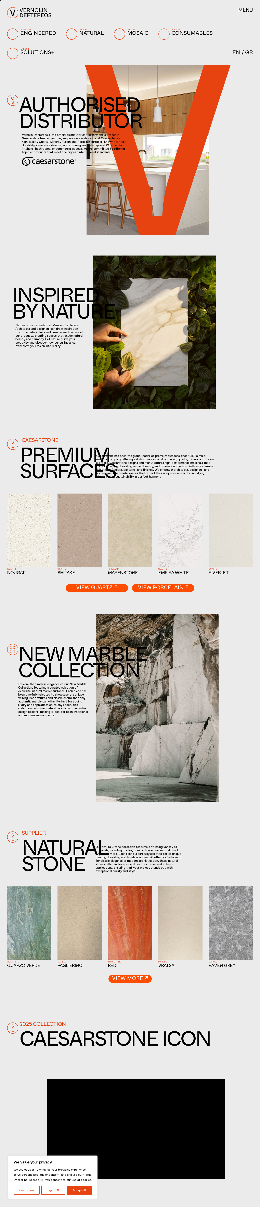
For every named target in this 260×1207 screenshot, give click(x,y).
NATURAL (86, 34)
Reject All (53, 1190)
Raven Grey (222, 966)
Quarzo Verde (23, 966)
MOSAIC (132, 34)
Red (112, 966)
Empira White (173, 573)
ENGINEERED (32, 34)
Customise (26, 1190)
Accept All (79, 1190)
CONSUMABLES (186, 34)
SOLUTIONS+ (31, 53)
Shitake (66, 573)
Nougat (16, 573)
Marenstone (123, 573)
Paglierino (69, 966)
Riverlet (219, 573)
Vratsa (166, 966)
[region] (53, 1177)
